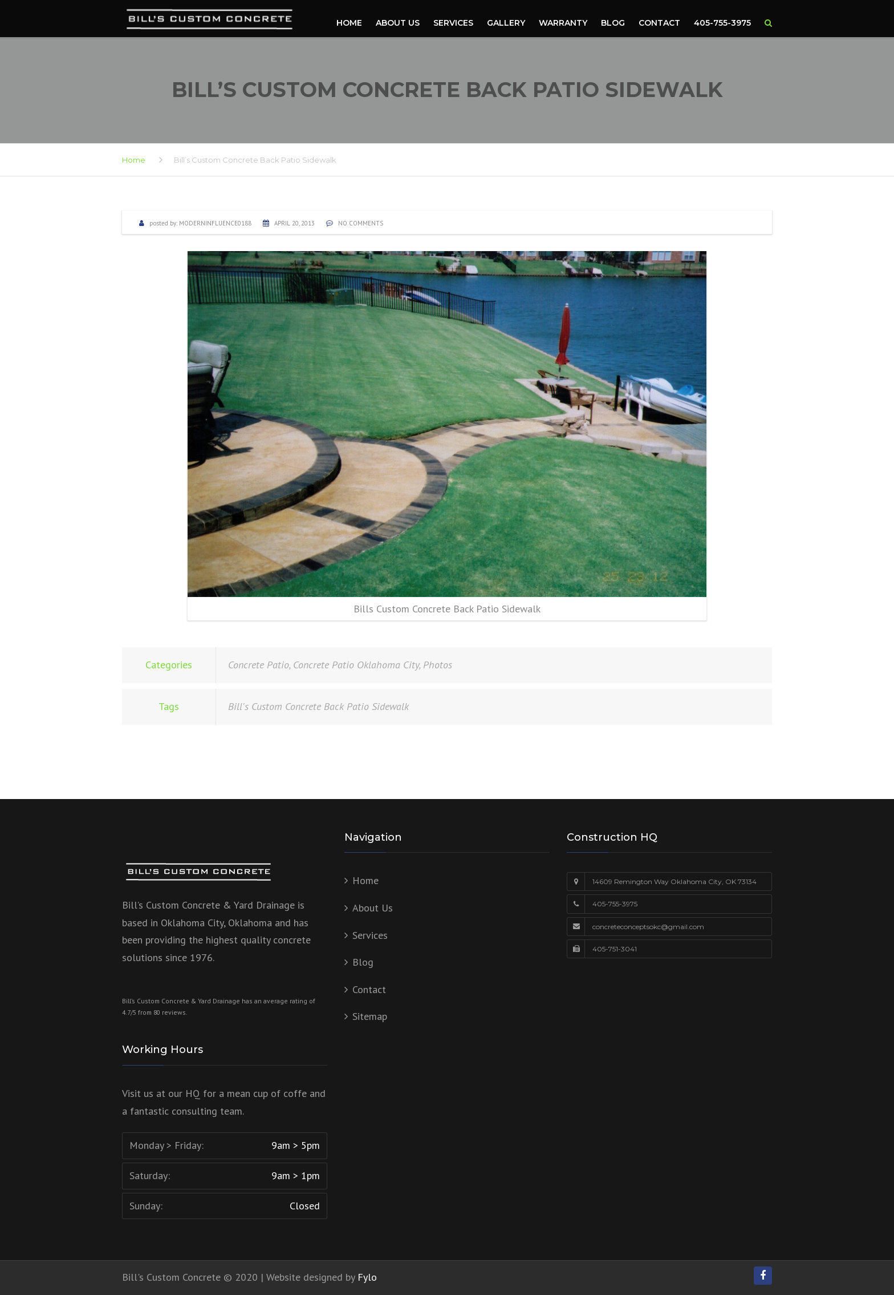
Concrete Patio (258, 664)
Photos (437, 664)
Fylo (367, 1277)
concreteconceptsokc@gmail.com (648, 926)
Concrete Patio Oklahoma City (356, 664)
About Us (398, 23)
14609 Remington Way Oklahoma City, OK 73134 (674, 881)
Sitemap (369, 1016)
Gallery (506, 23)
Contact (659, 23)
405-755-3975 (722, 23)
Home (349, 23)
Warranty (563, 23)
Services (453, 23)
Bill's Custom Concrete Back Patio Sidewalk (318, 706)
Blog (613, 23)
